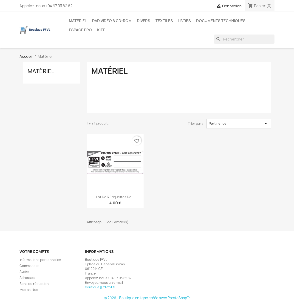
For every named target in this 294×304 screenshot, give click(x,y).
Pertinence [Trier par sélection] (239, 123)
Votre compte (34, 251)
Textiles (164, 20)
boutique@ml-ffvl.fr (100, 287)
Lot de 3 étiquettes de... (115, 197)
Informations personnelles (40, 260)
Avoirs (24, 271)
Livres (184, 20)
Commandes (30, 265)
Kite (101, 29)
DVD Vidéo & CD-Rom (112, 20)
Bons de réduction (34, 283)
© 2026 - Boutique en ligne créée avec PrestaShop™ (147, 297)
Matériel (78, 20)
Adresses (27, 277)
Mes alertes (29, 289)
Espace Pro (80, 29)
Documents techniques (221, 20)
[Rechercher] (244, 39)
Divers (143, 20)
